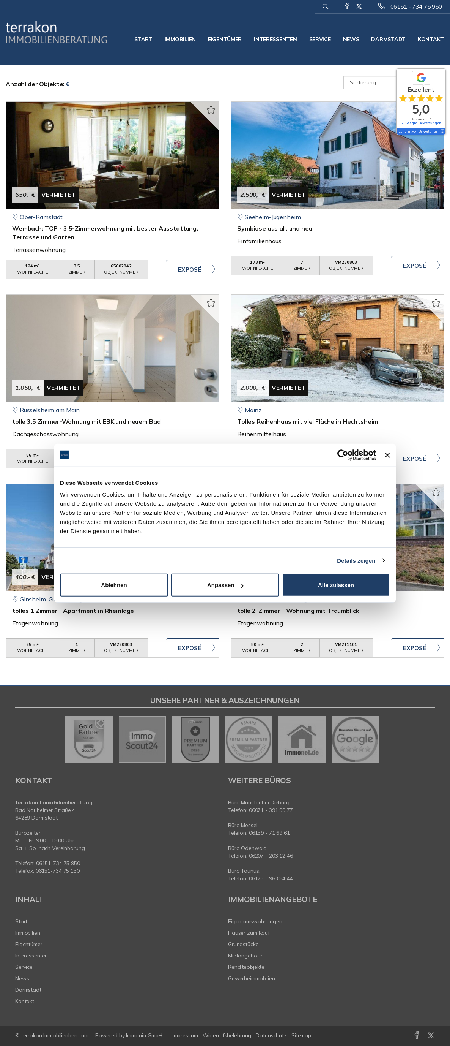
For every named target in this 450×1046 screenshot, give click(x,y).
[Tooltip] (442, 131)
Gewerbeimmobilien (251, 978)
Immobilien (180, 39)
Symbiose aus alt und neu (274, 228)
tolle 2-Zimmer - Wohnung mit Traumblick (298, 610)
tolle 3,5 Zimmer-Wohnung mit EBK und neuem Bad (86, 421)
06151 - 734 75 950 (416, 6)
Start (143, 39)
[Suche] (325, 7)
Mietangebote (245, 955)
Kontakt (431, 39)
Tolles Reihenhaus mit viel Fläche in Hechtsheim (307, 421)
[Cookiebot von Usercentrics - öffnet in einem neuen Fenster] (343, 454)
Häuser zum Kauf (249, 932)
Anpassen (225, 585)
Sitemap (301, 1035)
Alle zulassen (336, 585)
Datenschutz (271, 1035)
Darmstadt (388, 39)
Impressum (185, 1035)
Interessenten (275, 39)
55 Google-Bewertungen (421, 123)
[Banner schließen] (387, 454)
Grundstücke (243, 944)
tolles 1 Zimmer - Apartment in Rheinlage (73, 610)
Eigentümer (225, 39)
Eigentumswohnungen (255, 921)
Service (320, 39)
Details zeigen (356, 560)
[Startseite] (56, 32)
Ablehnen (114, 585)
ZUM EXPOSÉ (192, 269)
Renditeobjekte (246, 967)
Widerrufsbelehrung (227, 1035)
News (351, 39)
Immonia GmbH (144, 1035)
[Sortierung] (394, 82)
